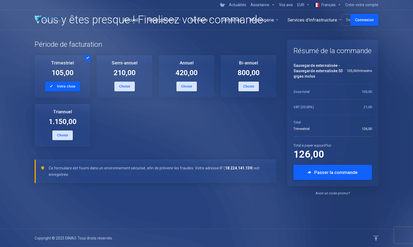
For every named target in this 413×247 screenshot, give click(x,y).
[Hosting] (164, 20)
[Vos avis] (286, 5)
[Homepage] (131, 20)
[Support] (262, 5)
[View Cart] (222, 5)
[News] (237, 5)
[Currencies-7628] (303, 5)
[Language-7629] (327, 5)
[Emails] (264, 20)
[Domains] (231, 20)
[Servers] (201, 20)
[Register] (360, 5)
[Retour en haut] (376, 238)
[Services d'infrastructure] (314, 20)
